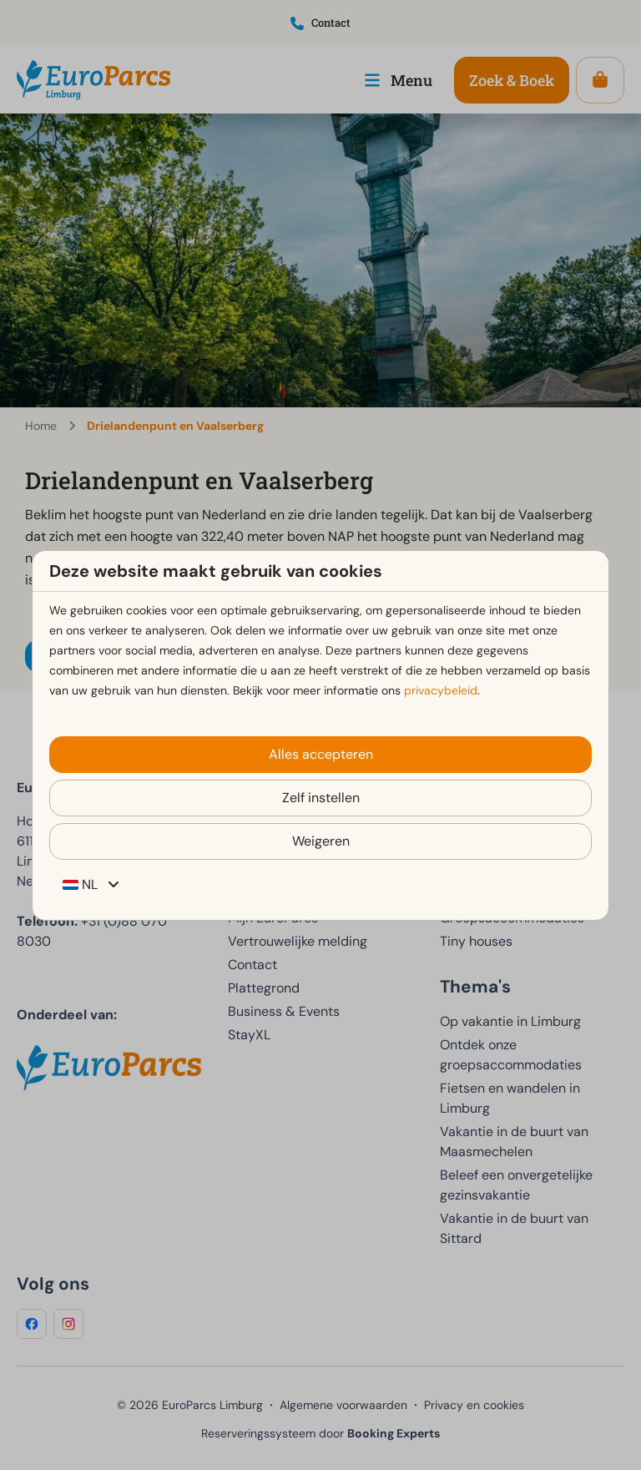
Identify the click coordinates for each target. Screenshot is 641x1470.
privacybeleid (440, 690)
